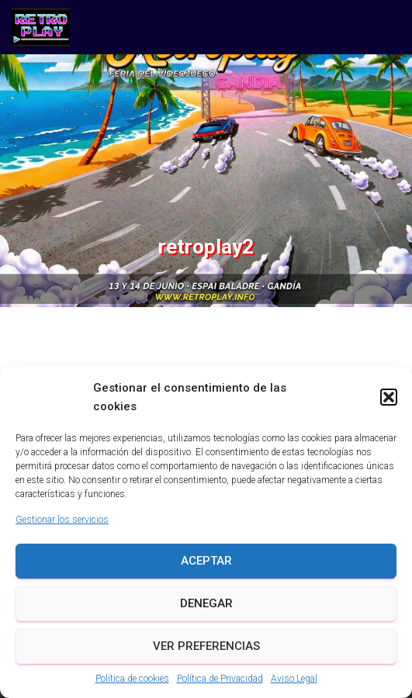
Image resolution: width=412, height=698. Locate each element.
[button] (388, 397)
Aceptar (206, 561)
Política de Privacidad (220, 678)
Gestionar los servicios (62, 519)
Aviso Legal (294, 678)
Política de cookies (132, 678)
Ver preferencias (206, 646)
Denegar (206, 603)
